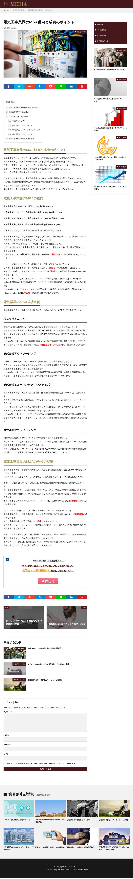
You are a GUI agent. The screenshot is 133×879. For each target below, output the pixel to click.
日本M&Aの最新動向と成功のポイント (18, 821)
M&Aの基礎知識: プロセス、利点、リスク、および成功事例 (110, 161)
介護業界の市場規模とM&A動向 (80, 820)
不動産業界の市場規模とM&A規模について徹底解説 (49, 821)
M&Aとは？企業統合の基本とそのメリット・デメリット (110, 102)
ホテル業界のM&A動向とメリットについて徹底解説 (18, 849)
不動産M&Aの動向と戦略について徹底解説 (49, 849)
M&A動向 (22, 648)
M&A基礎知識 (102, 30)
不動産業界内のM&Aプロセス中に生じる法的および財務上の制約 (113, 849)
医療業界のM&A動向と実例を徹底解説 (81, 849)
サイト (6, 754)
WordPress (85, 871)
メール (7, 745)
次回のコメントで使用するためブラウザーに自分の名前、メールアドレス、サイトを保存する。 (41, 763)
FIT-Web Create (63, 871)
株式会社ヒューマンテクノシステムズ (24, 129)
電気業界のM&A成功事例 (17, 116)
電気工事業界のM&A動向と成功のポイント (41, 10)
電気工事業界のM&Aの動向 (17, 112)
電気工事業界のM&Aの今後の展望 (20, 138)
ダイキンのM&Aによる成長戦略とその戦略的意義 (52, 664)
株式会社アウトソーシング (20, 125)
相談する (49, 581)
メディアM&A (73, 868)
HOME (8, 10)
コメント (8, 712)
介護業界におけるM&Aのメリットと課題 (47, 679)
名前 (6, 735)
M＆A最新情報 (102, 36)
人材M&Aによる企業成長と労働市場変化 (47, 648)
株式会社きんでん (17, 121)
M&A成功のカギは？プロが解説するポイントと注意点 (110, 191)
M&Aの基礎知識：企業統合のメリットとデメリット (110, 72)
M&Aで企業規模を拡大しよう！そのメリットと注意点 (110, 132)
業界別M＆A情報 (18, 10)
